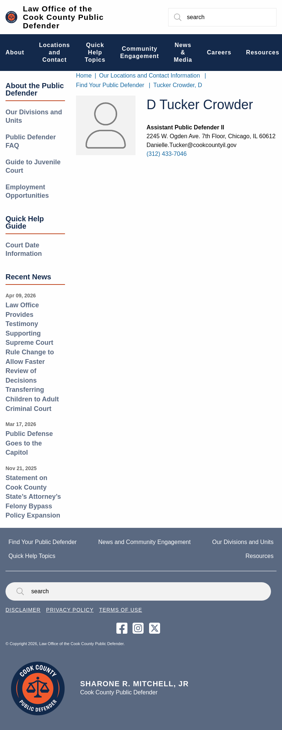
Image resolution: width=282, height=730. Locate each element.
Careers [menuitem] (219, 52)
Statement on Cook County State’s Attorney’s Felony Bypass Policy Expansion (33, 496)
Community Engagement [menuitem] (139, 52)
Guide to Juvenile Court (33, 166)
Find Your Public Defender (110, 85)
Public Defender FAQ (31, 141)
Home (84, 75)
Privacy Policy (70, 610)
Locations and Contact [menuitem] (54, 52)
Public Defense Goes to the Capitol (29, 443)
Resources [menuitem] (262, 52)
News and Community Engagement (144, 542)
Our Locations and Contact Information (149, 75)
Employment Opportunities (27, 191)
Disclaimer (23, 610)
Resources (260, 556)
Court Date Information (24, 249)
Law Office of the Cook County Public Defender (63, 17)
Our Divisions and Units (34, 116)
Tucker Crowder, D (177, 85)
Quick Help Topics (31, 556)
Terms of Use (120, 610)
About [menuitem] (15, 52)
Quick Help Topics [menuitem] (95, 52)
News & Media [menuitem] (183, 52)
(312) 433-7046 (167, 154)
